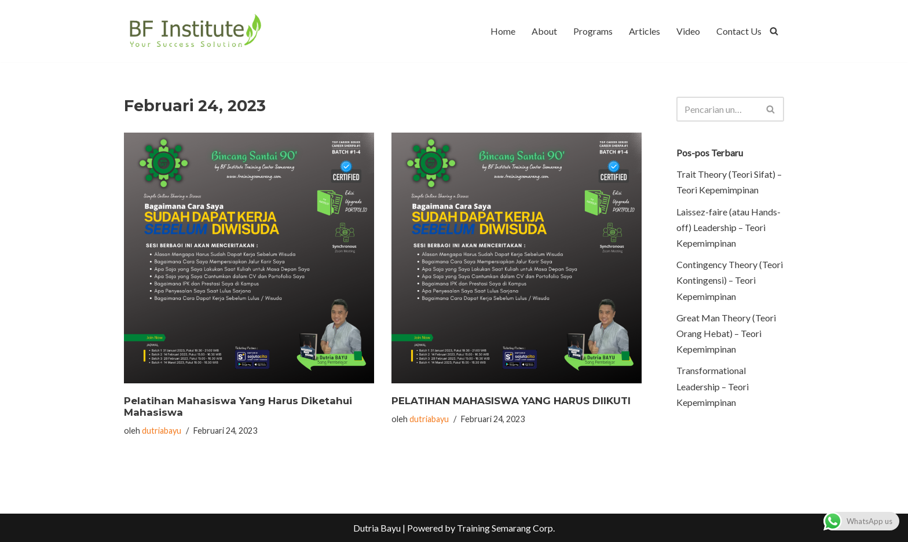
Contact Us (738, 30)
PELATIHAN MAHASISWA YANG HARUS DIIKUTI (511, 401)
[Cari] (774, 31)
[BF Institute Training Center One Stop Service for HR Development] (195, 31)
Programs (593, 30)
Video (688, 30)
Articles (644, 30)
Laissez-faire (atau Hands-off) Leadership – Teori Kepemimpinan (728, 227)
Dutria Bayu (377, 527)
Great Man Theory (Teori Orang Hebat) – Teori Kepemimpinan (726, 333)
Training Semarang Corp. (506, 527)
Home (502, 30)
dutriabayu (161, 430)
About (544, 30)
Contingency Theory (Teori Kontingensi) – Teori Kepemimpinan (729, 280)
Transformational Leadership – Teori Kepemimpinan (712, 386)
